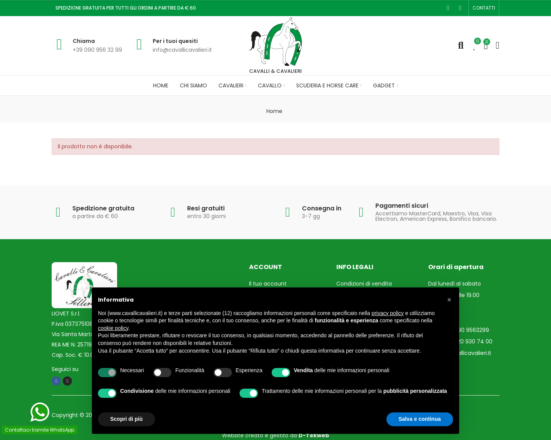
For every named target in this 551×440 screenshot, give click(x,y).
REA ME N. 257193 (73, 344)
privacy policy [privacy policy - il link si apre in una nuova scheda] (388, 313)
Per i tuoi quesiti (175, 41)
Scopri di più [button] (126, 419)
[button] (483, 8)
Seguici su (65, 369)
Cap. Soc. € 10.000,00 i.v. (84, 355)
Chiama (84, 41)
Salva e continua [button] (420, 419)
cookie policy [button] (113, 328)
